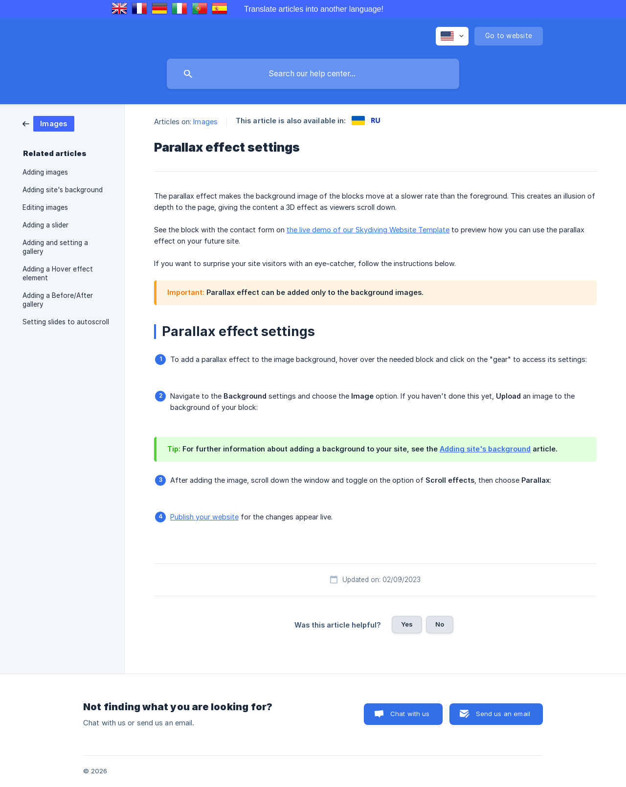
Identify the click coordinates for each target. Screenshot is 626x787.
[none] (452, 36)
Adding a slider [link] (45, 225)
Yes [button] (407, 624)
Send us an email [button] (503, 714)
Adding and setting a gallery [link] (55, 247)
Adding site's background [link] (62, 190)
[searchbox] (313, 74)
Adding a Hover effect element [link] (57, 273)
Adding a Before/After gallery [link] (57, 300)
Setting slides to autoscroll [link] (65, 322)
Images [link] (205, 121)
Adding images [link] (45, 172)
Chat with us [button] (410, 714)
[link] (48, 123)
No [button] (439, 624)
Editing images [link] (45, 207)
